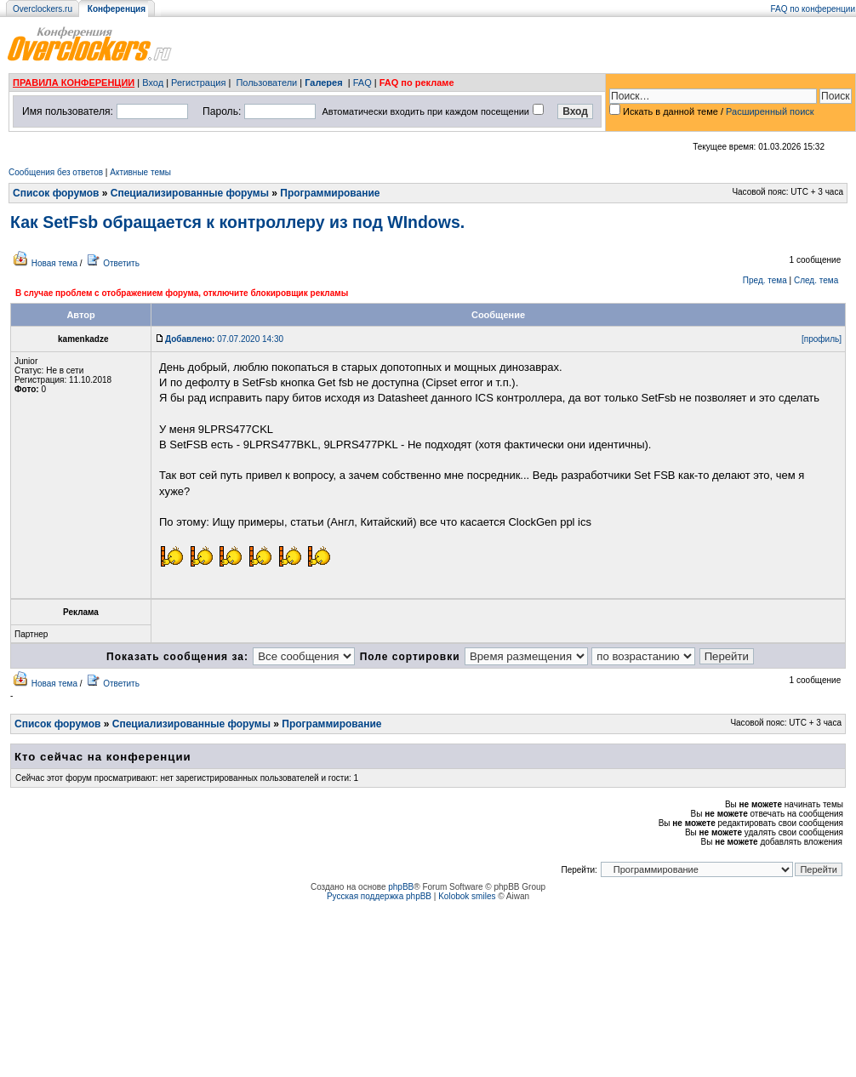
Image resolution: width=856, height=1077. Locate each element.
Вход (152, 82)
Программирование (329, 193)
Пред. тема (765, 280)
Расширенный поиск (770, 111)
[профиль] (822, 339)
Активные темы (140, 172)
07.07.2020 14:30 (224, 339)
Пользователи (266, 82)
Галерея (323, 82)
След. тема (816, 280)
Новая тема (54, 263)
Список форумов (56, 193)
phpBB (401, 887)
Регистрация (198, 82)
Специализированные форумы (190, 193)
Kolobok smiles (466, 896)
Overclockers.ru (42, 9)
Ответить (121, 263)
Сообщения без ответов (56, 172)
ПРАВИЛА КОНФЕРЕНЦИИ (73, 82)
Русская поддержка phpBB (379, 896)
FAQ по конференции (813, 9)
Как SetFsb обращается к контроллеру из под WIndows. (237, 222)
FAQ (362, 82)
